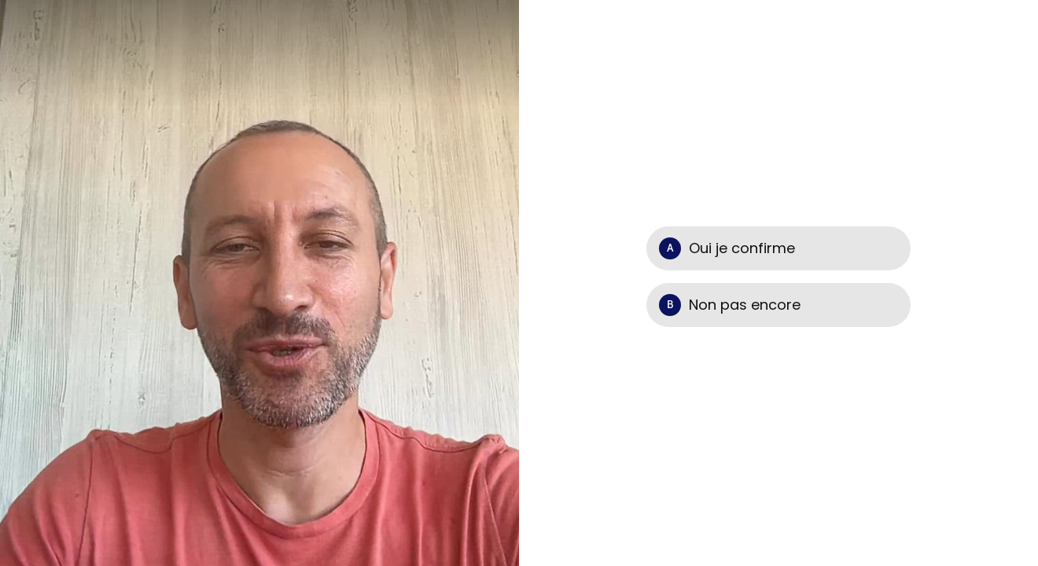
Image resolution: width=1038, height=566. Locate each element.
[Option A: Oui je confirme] (778, 248)
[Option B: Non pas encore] (778, 305)
